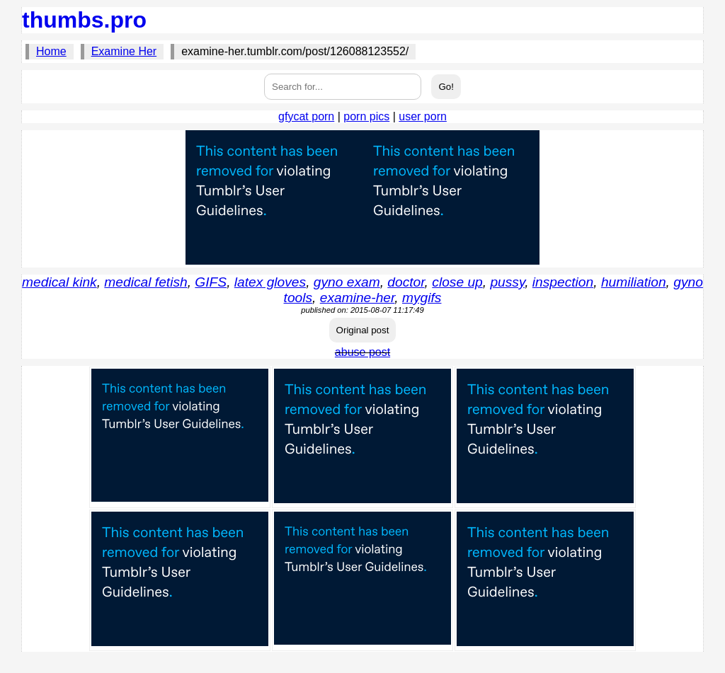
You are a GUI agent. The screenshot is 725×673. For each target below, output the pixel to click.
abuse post (362, 352)
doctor (405, 282)
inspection (562, 282)
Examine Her (123, 51)
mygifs (421, 297)
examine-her (357, 297)
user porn (423, 116)
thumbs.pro (84, 20)
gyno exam (347, 282)
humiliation (633, 282)
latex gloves (270, 282)
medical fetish (145, 282)
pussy (507, 282)
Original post (362, 330)
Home (51, 51)
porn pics (366, 116)
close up (457, 282)
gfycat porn (306, 116)
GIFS (211, 282)
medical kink (59, 282)
